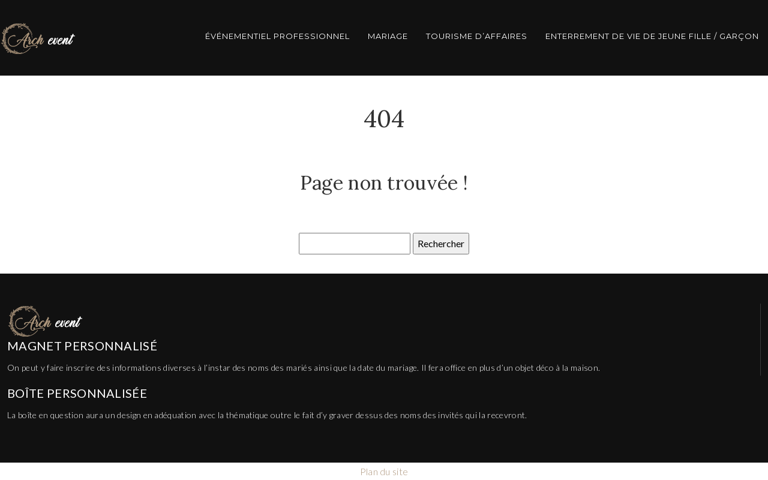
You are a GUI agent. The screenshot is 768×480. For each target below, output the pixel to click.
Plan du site (384, 471)
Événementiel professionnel (277, 36)
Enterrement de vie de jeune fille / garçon (652, 36)
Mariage (388, 36)
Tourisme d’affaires (476, 36)
